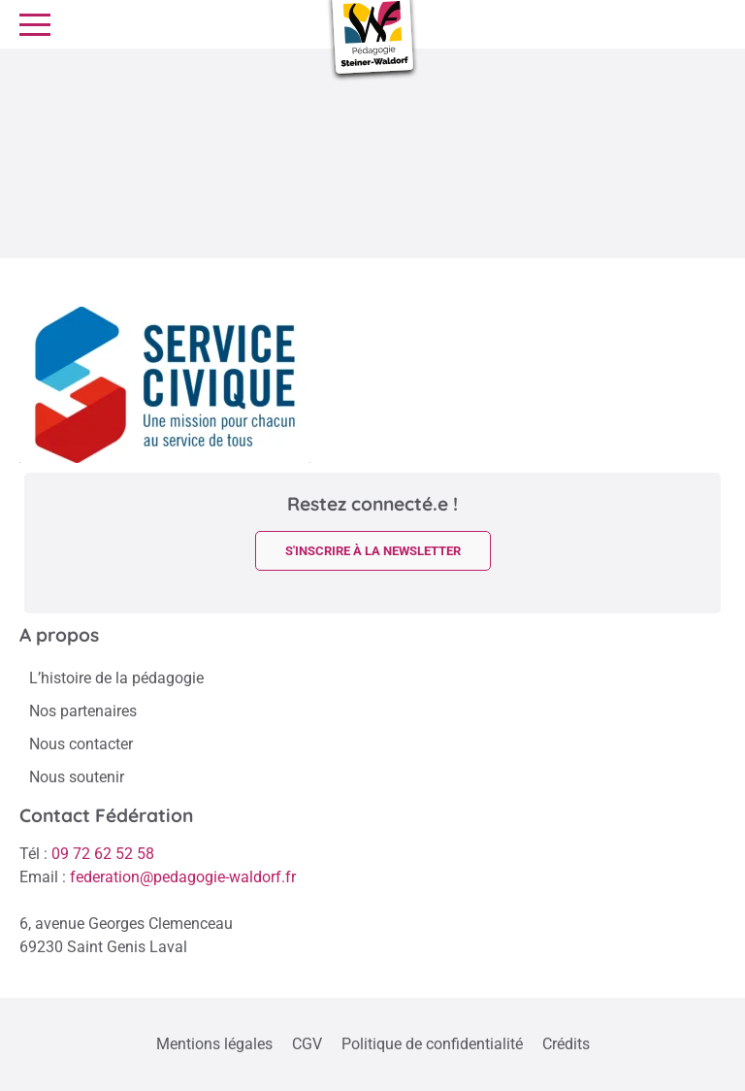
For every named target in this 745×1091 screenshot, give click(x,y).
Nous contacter (81, 744)
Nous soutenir (76, 777)
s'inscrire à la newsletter (373, 551)
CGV (307, 1044)
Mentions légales (214, 1044)
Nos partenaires (83, 711)
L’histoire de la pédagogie (116, 678)
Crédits (566, 1044)
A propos (59, 634)
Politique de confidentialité (432, 1044)
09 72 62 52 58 (102, 853)
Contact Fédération (106, 815)
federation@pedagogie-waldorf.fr (183, 877)
